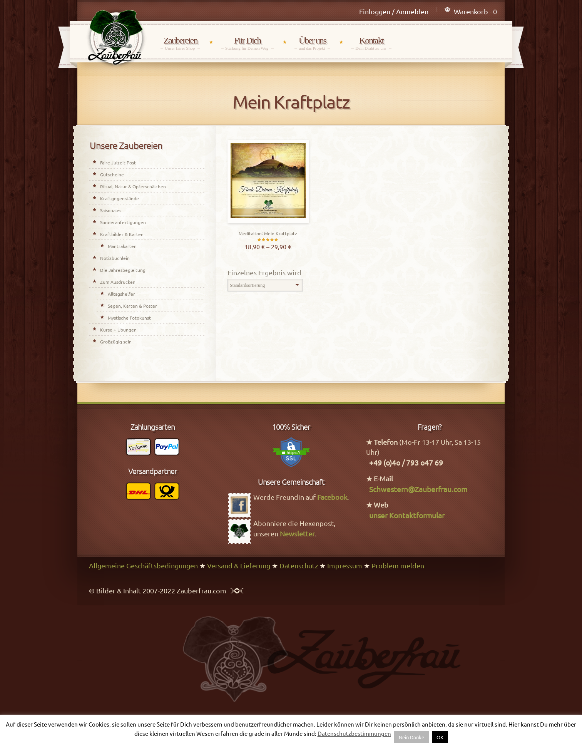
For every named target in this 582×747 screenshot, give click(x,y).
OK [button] (439, 737)
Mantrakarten (122, 246)
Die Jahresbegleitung (123, 270)
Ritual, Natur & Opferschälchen (133, 186)
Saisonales (110, 210)
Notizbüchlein (115, 258)
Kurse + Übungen (118, 330)
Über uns (312, 42)
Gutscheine (112, 174)
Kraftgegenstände (119, 198)
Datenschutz (298, 565)
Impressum (344, 565)
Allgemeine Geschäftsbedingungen (143, 565)
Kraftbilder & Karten (122, 234)
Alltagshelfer (121, 294)
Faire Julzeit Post (118, 162)
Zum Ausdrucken (117, 282)
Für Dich (247, 42)
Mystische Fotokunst (129, 318)
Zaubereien (180, 42)
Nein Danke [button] (411, 737)
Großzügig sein (116, 341)
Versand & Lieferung (238, 565)
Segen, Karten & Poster (132, 306)
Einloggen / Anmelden (393, 11)
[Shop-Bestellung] (265, 285)
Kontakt (371, 42)
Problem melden (397, 565)
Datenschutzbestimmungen (354, 733)
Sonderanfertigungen (123, 222)
